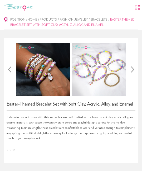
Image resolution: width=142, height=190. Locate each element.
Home (32, 19)
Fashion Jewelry (74, 19)
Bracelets (98, 19)
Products (48, 19)
